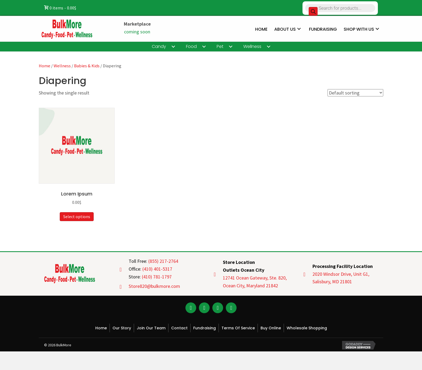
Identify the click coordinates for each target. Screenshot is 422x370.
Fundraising (204, 328)
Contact (179, 328)
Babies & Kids (87, 66)
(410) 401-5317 (157, 269)
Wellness (62, 66)
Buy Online (271, 328)
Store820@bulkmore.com (154, 286)
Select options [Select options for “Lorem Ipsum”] (76, 216)
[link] (261, 28)
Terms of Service (238, 328)
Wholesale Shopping (307, 328)
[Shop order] (355, 92)
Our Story (121, 328)
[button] (190, 307)
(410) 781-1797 (157, 277)
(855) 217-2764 (163, 261)
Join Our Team (151, 328)
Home (44, 66)
